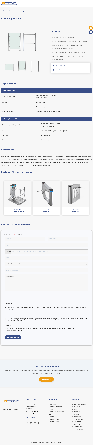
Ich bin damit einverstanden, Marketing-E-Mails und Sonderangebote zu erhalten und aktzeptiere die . (40, 329)
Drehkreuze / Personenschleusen (26, 11)
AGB (51, 409)
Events (75, 409)
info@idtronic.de (34, 414)
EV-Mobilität (77, 411)
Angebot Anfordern (60, 66)
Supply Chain (77, 424)
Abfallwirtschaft (77, 416)
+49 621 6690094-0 (33, 411)
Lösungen (11, 11)
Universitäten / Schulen (80, 404)
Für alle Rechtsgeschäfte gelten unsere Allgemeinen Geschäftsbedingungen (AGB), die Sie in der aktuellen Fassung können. (47, 319)
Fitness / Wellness (78, 419)
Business (3, 11)
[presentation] (17, 297)
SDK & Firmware (54, 419)
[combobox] (8, 252)
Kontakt (52, 416)
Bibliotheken (77, 414)
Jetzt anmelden (46, 379)
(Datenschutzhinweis (10, 310)
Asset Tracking (77, 406)
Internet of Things (78, 429)
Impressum (53, 404)
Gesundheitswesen (79, 426)
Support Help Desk (55, 421)
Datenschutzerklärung (14, 330)
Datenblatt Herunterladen (61, 70)
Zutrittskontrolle (78, 421)
